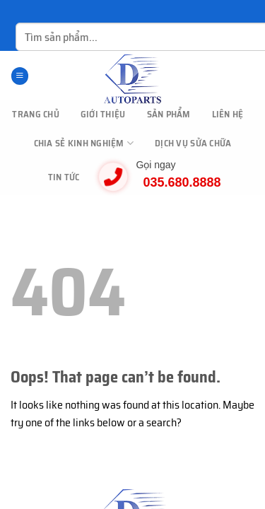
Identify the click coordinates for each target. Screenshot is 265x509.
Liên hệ (228, 114)
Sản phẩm (169, 114)
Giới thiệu (103, 114)
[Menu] (19, 76)
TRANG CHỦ (35, 114)
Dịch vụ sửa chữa (193, 143)
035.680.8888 (181, 182)
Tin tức (64, 177)
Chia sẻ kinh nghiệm (84, 143)
